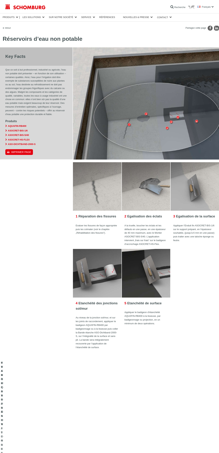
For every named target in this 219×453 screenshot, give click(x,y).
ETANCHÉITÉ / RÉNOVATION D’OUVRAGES (27, 411)
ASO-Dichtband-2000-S (22, 144)
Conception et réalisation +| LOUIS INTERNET (197, 446)
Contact (162, 17)
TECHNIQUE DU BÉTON (17, 433)
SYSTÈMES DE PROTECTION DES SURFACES (28, 427)
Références (107, 17)
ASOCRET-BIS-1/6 (18, 130)
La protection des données (37, 446)
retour (8, 27)
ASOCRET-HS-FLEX (19, 139)
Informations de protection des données (66, 446)
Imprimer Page (21, 151)
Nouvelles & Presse (136, 17)
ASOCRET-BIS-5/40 (18, 135)
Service (86, 17)
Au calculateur (83, 411)
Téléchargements (84, 417)
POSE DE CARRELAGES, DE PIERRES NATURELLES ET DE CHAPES (35, 419)
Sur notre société (61, 17)
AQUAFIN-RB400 (17, 125)
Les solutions (31, 17)
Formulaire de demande (87, 422)
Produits (9, 17)
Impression (20, 446)
